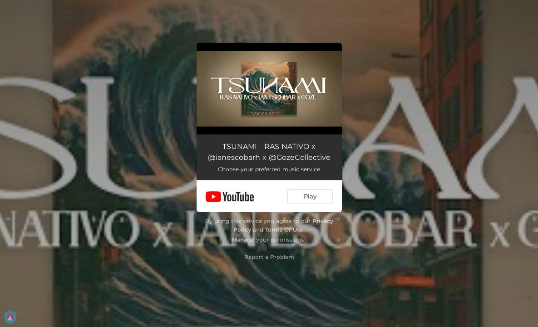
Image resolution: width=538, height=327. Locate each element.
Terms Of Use (284, 229)
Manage (243, 239)
